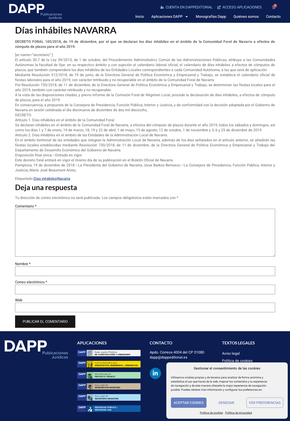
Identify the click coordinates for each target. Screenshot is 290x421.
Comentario (26, 206)
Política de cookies (211, 413)
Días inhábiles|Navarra (52, 178)
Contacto (273, 16)
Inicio (139, 16)
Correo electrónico (31, 282)
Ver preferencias (265, 402)
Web (18, 300)
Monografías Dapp (211, 16)
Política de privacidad (238, 413)
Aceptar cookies (189, 402)
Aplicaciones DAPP (169, 16)
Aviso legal (231, 353)
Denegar (226, 402)
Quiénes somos (246, 16)
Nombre (23, 263)
